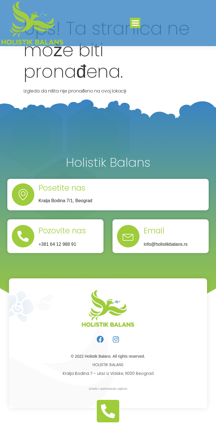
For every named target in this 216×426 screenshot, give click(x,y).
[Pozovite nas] (23, 236)
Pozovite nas (62, 230)
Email (154, 230)
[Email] (128, 236)
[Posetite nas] (23, 194)
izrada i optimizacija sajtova (108, 388)
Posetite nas (62, 187)
